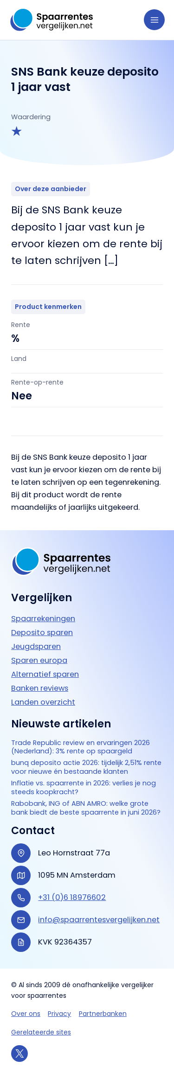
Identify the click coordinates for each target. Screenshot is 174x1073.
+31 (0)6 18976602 (72, 897)
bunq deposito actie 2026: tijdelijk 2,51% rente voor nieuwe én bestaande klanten (86, 767)
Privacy (59, 1013)
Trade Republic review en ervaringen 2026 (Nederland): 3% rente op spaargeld (80, 747)
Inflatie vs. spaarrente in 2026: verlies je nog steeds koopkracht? (83, 788)
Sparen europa (39, 660)
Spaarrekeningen (43, 618)
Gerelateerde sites (41, 1032)
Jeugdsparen (36, 646)
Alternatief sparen (45, 674)
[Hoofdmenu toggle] (154, 19)
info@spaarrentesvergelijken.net (99, 919)
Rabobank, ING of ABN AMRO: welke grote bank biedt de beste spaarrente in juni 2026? (86, 808)
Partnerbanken (103, 1013)
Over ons (25, 1013)
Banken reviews (39, 688)
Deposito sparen (42, 632)
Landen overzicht (43, 702)
